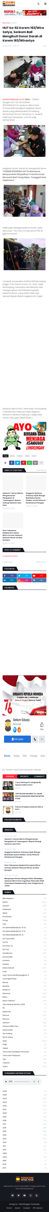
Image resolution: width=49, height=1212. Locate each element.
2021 (24, 1109)
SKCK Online (24, 1037)
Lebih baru (8, 562)
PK (24, 1008)
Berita (14, 23)
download (24, 916)
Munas (24, 982)
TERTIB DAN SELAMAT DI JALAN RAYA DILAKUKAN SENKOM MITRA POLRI (29, 796)
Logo (24, 971)
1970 (24, 1168)
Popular (10, 776)
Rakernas (24, 1011)
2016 (24, 1127)
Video (24, 1066)
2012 (24, 1142)
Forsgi (24, 920)
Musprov (24, 989)
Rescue (24, 1015)
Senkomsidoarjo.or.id (13, 99)
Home (9, 1208)
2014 (24, 1135)
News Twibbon (24, 1000)
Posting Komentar (10, 556)
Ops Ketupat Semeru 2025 (24, 1004)
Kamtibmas (24, 953)
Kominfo (24, 960)
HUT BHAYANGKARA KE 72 (24, 935)
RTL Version (38, 1208)
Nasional (24, 993)
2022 (24, 1106)
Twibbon (24, 1062)
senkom (24, 1022)
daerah (20, 456)
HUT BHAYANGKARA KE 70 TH (24, 927)
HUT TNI (24, 949)
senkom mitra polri (24, 1026)
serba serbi (24, 1030)
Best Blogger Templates (29, 1204)
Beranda (6, 23)
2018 (24, 1120)
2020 (24, 1113)
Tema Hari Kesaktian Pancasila (24, 1052)
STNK (24, 1044)
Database (24, 909)
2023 (24, 1102)
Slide (34, 456)
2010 (24, 1149)
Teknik (24, 1048)
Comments (39, 776)
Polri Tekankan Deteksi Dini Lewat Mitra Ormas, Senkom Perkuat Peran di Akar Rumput (12, 535)
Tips (24, 1059)
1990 (24, 1160)
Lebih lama (40, 562)
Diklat (24, 913)
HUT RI (24, 942)
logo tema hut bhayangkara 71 (24, 975)
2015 (24, 1131)
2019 (24, 1117)
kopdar (24, 964)
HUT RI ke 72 (24, 946)
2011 (24, 1146)
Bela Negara (24, 898)
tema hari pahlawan (24, 1055)
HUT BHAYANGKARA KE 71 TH (24, 931)
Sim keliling (24, 1033)
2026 (24, 1091)
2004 (24, 1157)
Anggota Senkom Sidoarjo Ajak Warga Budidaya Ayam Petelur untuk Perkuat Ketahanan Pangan (36, 498)
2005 (24, 1153)
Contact (26, 1208)
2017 (24, 1124)
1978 (24, 1164)
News (27, 456)
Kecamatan (24, 957)
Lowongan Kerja (24, 978)
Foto (24, 924)
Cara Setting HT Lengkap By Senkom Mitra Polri (28, 783)
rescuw (24, 1019)
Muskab (24, 986)
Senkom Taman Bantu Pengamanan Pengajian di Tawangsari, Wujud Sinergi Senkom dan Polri (13, 499)
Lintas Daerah (24, 968)
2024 (24, 1098)
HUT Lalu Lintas (24, 938)
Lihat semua (41, 470)
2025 (24, 1095)
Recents (24, 776)
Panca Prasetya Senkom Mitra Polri (29, 808)
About (17, 1208)
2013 (24, 1138)
